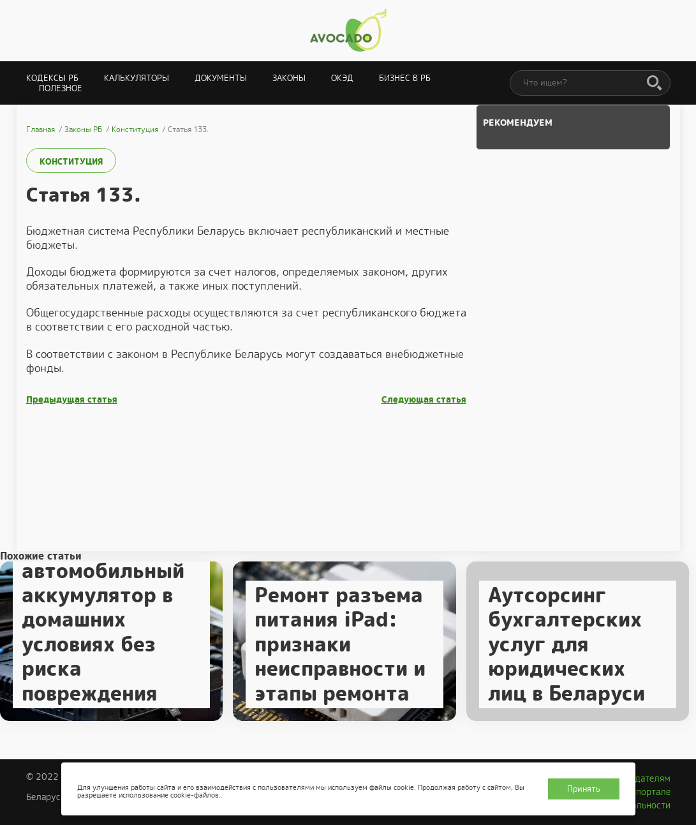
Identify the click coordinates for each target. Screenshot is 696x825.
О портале (648, 791)
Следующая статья (423, 399)
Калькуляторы (136, 78)
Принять (583, 789)
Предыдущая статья (71, 399)
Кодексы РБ (52, 78)
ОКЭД (342, 78)
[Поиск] (654, 83)
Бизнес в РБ (405, 78)
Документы (221, 78)
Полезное (60, 88)
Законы (289, 78)
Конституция (71, 162)
